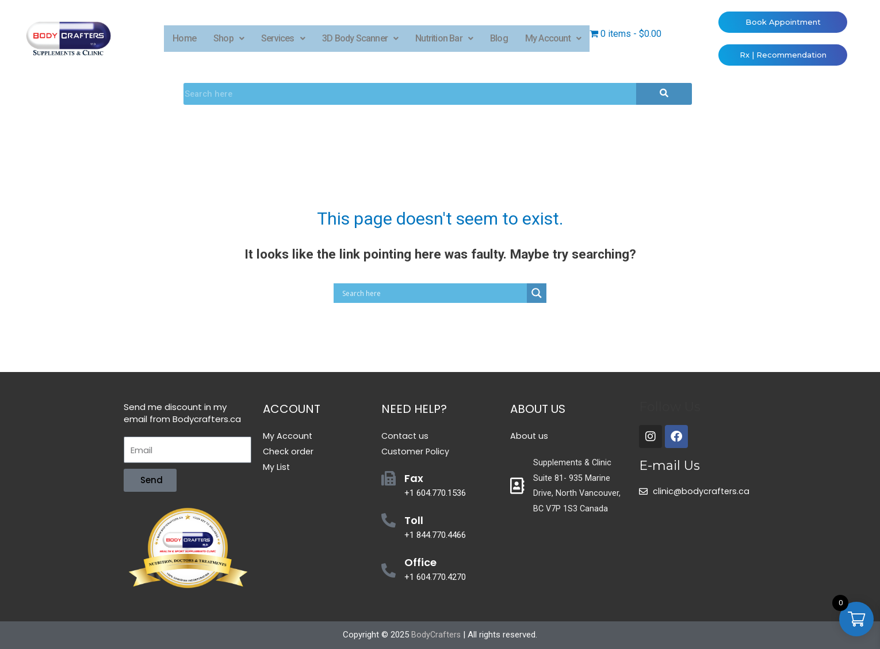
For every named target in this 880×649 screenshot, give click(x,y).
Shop (228, 38)
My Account (553, 38)
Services (283, 38)
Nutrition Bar (444, 38)
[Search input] (433, 293)
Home (184, 38)
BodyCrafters (436, 634)
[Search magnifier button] (536, 293)
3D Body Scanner (360, 38)
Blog (499, 38)
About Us (537, 409)
